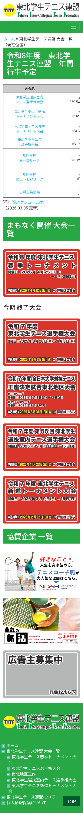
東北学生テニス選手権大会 (30, 142)
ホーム (9, 39)
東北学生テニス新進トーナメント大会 (29, 114)
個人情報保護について (27, 803)
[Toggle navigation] (74, 26)
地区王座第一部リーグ (29, 158)
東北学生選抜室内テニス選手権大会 (29, 99)
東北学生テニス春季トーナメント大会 (29, 128)
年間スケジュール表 (26, 202)
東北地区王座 (24, 774)
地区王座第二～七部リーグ (29, 177)
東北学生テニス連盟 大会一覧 (33, 751)
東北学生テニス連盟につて (31, 797)
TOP (71, 801)
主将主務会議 (29, 191)
